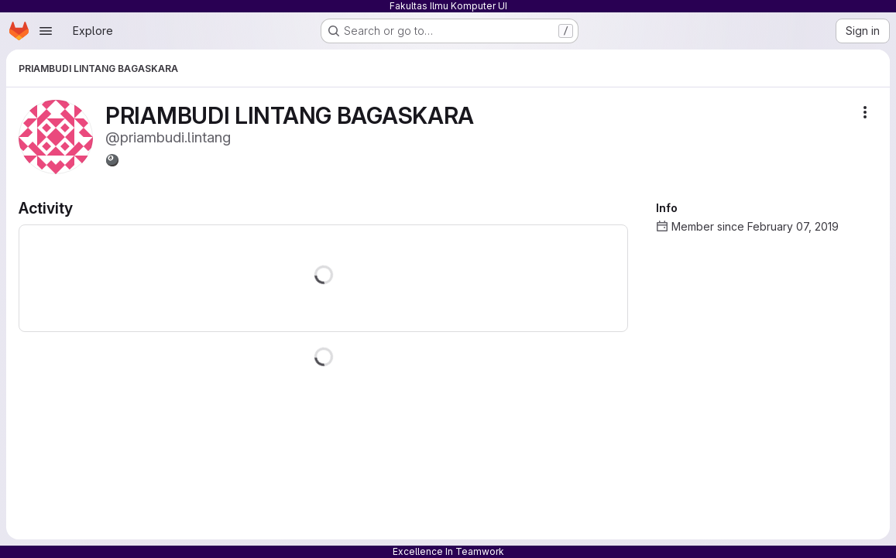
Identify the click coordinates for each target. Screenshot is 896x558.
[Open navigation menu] (45, 31)
